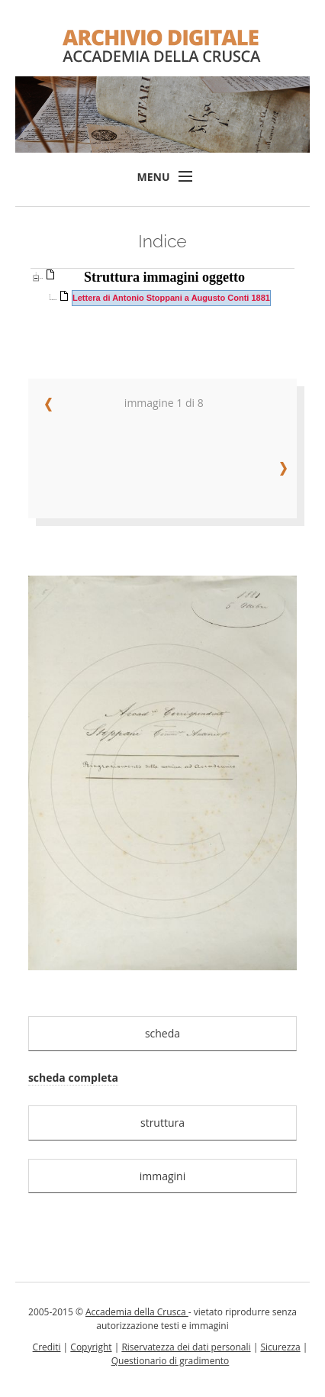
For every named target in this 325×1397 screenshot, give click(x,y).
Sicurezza (280, 1347)
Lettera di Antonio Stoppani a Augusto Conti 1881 (171, 297)
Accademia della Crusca (136, 1311)
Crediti (47, 1347)
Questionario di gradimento (170, 1360)
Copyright (90, 1347)
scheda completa (73, 1077)
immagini (163, 1176)
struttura (162, 1122)
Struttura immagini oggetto (164, 277)
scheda (162, 1033)
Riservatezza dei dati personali (185, 1347)
